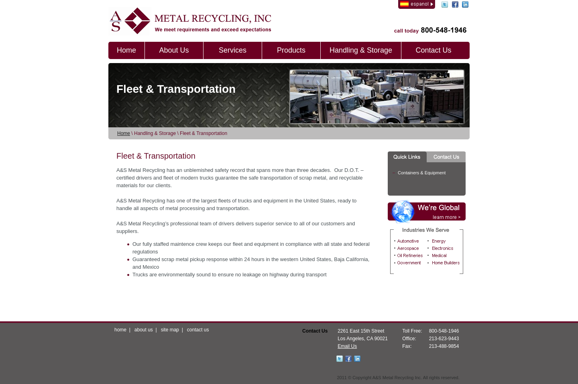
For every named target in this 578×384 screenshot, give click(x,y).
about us (143, 330)
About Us (174, 50)
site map (170, 330)
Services (232, 50)
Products (291, 50)
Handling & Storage (361, 50)
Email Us (347, 346)
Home (126, 50)
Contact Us (433, 50)
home (120, 330)
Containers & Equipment (422, 172)
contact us (198, 330)
